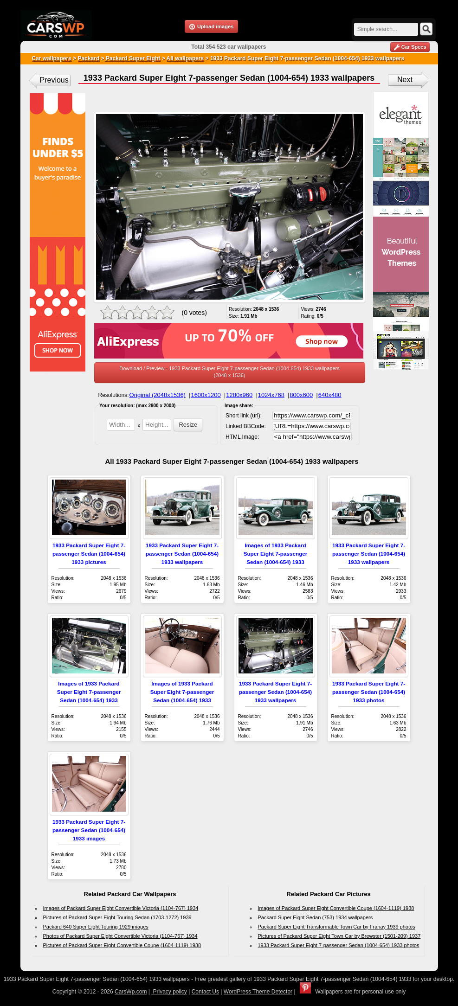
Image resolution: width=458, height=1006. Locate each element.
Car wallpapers (51, 58)
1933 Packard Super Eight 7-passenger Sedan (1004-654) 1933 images (88, 830)
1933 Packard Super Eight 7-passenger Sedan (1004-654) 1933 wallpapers (182, 553)
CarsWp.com (131, 991)
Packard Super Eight (132, 58)
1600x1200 (205, 394)
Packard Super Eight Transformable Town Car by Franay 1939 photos (336, 926)
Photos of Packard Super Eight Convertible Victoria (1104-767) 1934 (120, 936)
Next (405, 79)
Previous (54, 80)
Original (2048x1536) (157, 394)
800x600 (301, 394)
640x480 (330, 394)
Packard (89, 58)
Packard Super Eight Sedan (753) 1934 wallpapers (315, 917)
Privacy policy (169, 991)
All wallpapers (185, 58)
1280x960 (239, 394)
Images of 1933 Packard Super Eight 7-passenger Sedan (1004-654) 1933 (276, 553)
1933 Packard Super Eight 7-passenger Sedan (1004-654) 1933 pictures (88, 553)
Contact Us (205, 991)
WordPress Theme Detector (258, 991)
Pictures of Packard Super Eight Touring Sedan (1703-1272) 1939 (117, 917)
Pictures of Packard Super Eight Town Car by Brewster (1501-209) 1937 (339, 936)
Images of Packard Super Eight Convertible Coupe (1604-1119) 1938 (336, 908)
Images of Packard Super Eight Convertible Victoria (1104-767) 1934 (121, 908)
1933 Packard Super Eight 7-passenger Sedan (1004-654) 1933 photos (368, 691)
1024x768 (271, 394)
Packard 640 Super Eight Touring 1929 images (95, 926)
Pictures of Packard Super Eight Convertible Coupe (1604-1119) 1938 (122, 945)
